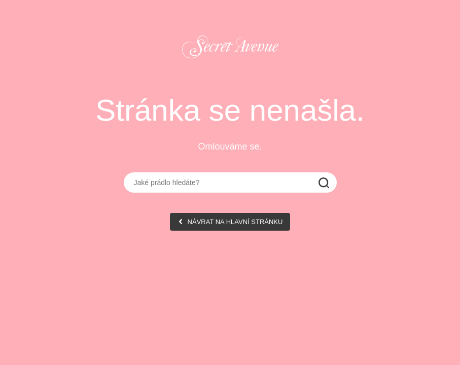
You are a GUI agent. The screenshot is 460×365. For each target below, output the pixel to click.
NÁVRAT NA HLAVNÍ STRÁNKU (235, 222)
